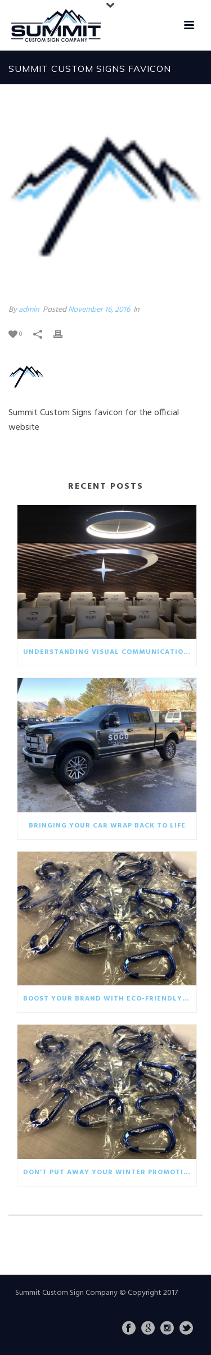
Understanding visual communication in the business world (109, 652)
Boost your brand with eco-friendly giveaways (109, 998)
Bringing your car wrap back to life (107, 825)
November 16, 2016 (99, 309)
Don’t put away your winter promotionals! (109, 1172)
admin (29, 309)
